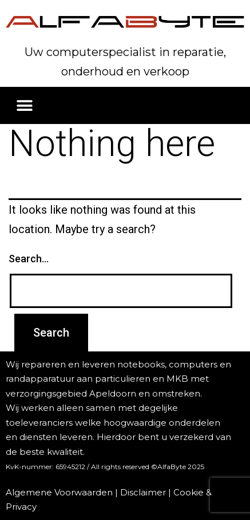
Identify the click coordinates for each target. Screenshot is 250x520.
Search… (29, 259)
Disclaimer (143, 492)
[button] (24, 105)
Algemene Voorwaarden (59, 492)
